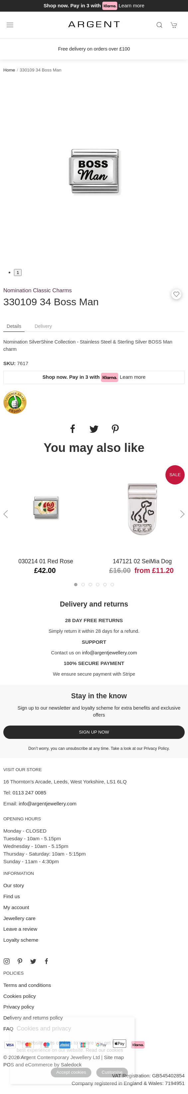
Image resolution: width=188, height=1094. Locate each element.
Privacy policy (18, 1007)
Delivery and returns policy (33, 1018)
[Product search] (159, 25)
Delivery (43, 326)
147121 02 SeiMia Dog (142, 561)
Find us (11, 896)
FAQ (8, 1028)
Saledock (71, 1064)
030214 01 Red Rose (45, 561)
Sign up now (94, 732)
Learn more (131, 5)
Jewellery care (19, 918)
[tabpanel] (94, 171)
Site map (114, 1057)
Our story (13, 885)
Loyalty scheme (21, 940)
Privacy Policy (156, 748)
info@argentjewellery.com (109, 652)
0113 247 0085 (29, 792)
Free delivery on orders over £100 (94, 49)
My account (16, 907)
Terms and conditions (27, 985)
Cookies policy (19, 996)
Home (9, 70)
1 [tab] (18, 272)
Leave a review (20, 929)
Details (14, 326)
